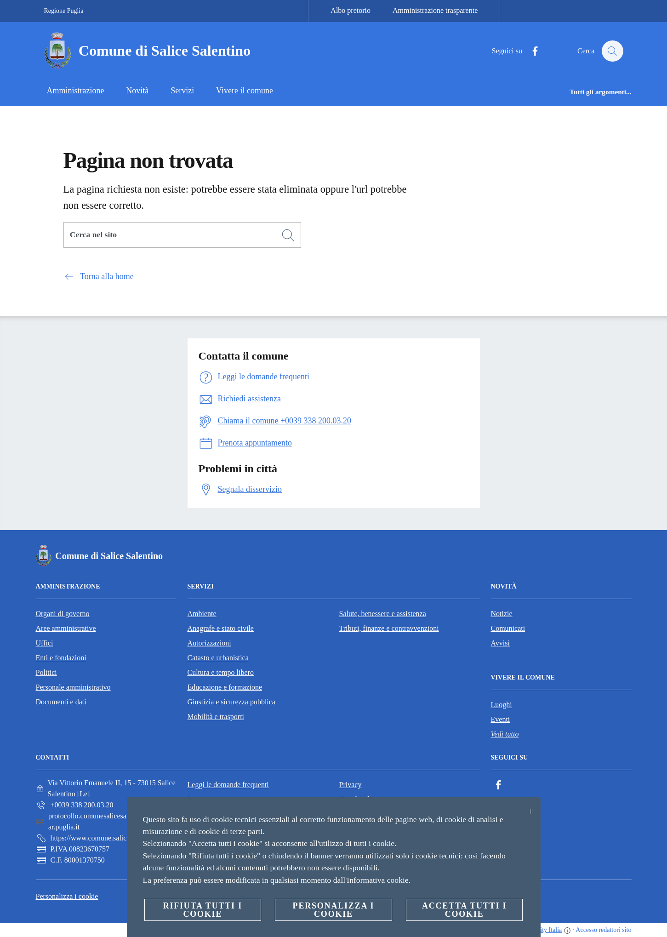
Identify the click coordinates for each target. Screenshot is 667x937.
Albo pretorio (351, 10)
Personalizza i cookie (67, 896)
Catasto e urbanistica (218, 658)
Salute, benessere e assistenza (382, 613)
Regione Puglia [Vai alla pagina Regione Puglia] (64, 10)
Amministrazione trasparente (435, 10)
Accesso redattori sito (603, 929)
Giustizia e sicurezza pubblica (231, 702)
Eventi (500, 719)
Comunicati (508, 628)
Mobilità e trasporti (216, 716)
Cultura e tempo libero (221, 672)
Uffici (44, 643)
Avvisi (500, 643)
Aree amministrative (66, 628)
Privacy (350, 784)
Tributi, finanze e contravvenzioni (389, 628)
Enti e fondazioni (61, 658)
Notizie (502, 613)
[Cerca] (612, 51)
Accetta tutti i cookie (464, 910)
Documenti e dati (61, 702)
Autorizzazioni (209, 643)
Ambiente (202, 613)
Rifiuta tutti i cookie (202, 910)
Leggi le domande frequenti (228, 784)
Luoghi (501, 704)
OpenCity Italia (542, 929)
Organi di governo (63, 613)
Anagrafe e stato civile (221, 628)
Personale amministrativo (73, 687)
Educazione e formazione (225, 687)
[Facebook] (530, 51)
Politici (46, 672)
